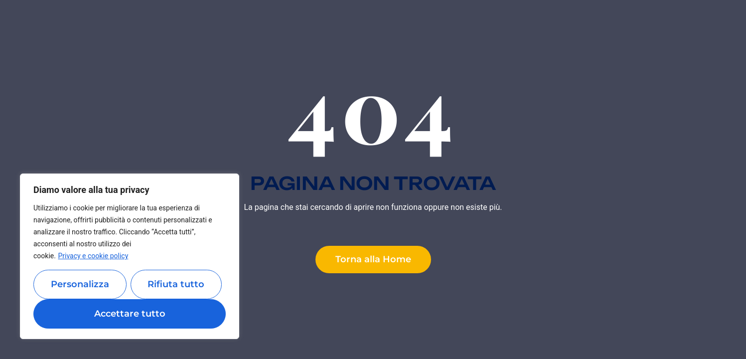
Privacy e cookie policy (93, 256)
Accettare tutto (129, 313)
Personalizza (80, 284)
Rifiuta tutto (176, 284)
